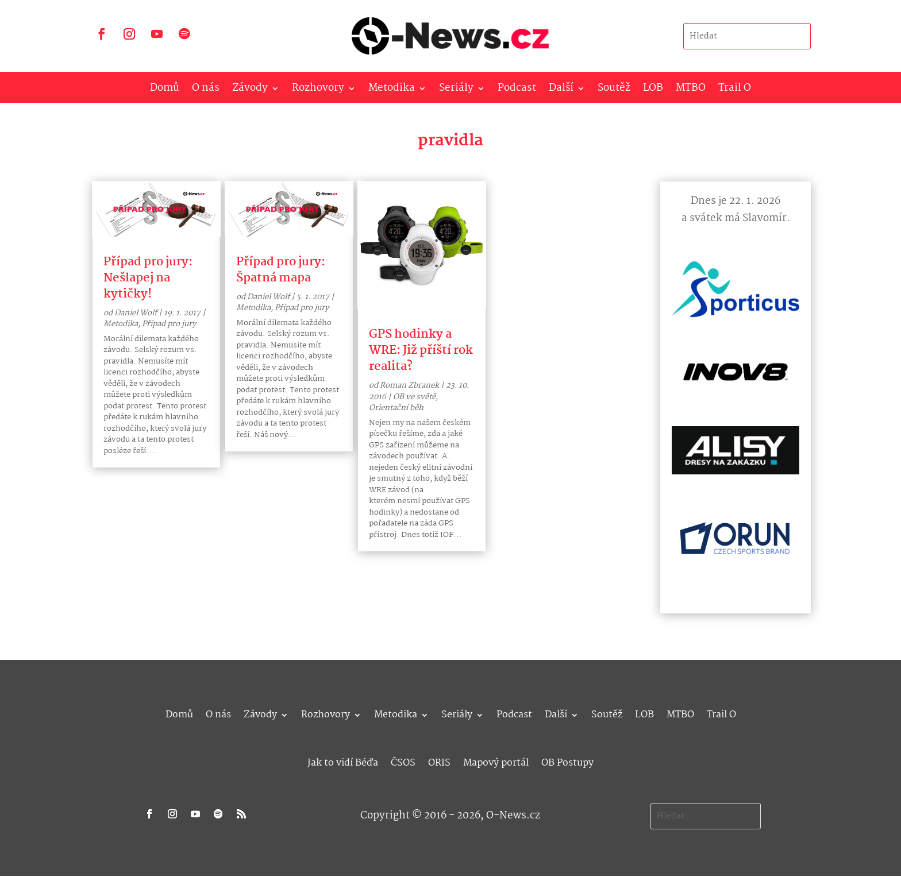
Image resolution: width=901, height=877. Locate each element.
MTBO (691, 90)
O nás (206, 90)
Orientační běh (396, 407)
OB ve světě (414, 397)
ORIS (439, 761)
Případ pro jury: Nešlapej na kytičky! (147, 278)
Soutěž (614, 90)
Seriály (456, 90)
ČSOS (403, 761)
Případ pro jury (169, 324)
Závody (250, 90)
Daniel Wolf (135, 313)
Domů (164, 90)
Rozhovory (318, 90)
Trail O (734, 90)
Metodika (391, 90)
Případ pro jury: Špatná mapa (280, 270)
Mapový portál (496, 761)
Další (561, 90)
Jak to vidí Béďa (342, 761)
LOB (653, 90)
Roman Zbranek (409, 385)
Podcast (517, 90)
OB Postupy (567, 761)
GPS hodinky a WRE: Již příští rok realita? (421, 350)
